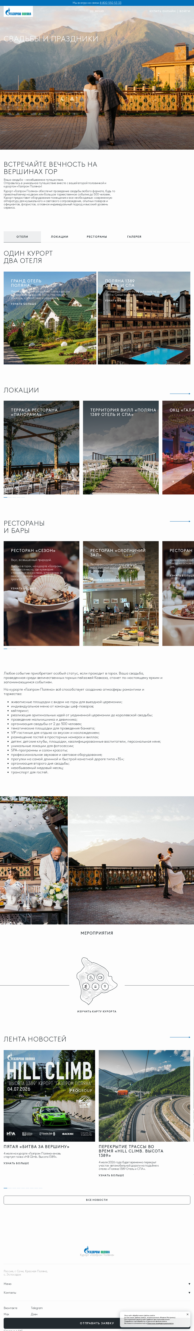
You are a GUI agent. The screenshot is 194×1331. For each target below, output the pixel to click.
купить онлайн (163, 11)
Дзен (34, 1314)
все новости (97, 1200)
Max (6, 1314)
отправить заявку (97, 1323)
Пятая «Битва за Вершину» (37, 1146)
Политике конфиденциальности (160, 1323)
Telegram (37, 1308)
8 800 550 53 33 (110, 3)
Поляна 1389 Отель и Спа (120, 283)
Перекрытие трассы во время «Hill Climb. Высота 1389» (131, 1151)
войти (185, 11)
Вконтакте (10, 1308)
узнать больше (23, 303)
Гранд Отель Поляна (26, 283)
